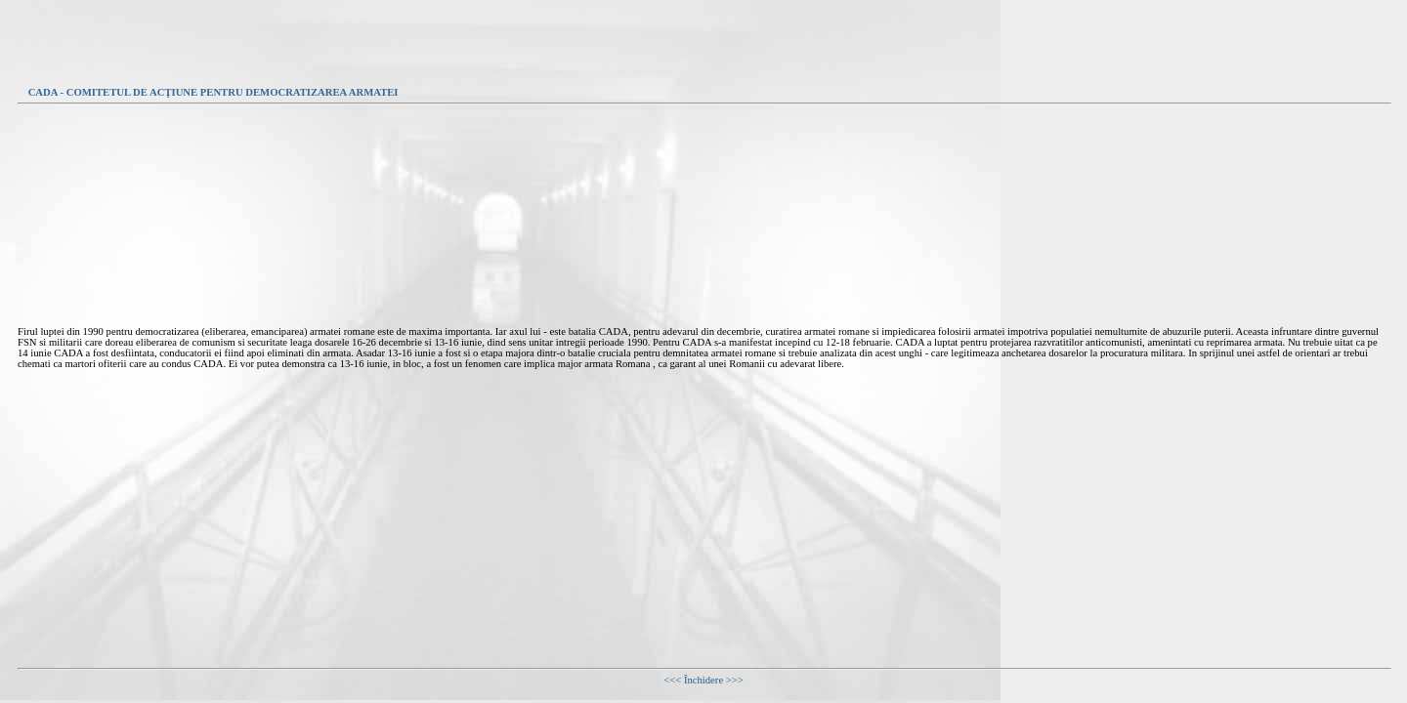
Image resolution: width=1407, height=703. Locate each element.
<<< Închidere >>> (703, 680)
